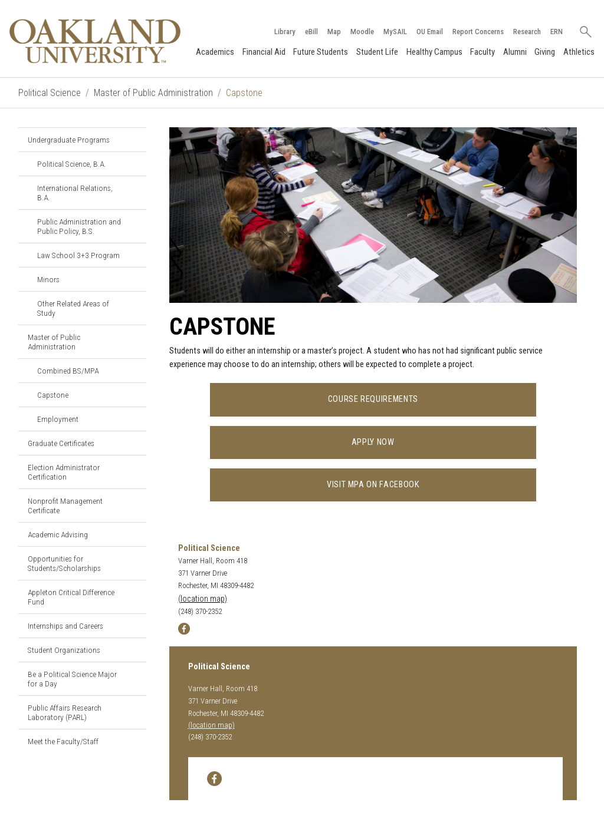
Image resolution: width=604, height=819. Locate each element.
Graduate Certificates (61, 443)
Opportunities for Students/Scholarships (64, 563)
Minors (48, 279)
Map (334, 31)
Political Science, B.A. (71, 164)
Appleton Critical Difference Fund (71, 596)
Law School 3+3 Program (78, 255)
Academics (215, 52)
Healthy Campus (434, 52)
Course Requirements (373, 399)
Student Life (377, 52)
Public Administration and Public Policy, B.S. (79, 226)
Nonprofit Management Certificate (65, 505)
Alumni (515, 52)
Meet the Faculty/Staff (63, 741)
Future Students (320, 52)
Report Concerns (478, 31)
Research (527, 31)
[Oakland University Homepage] (94, 41)
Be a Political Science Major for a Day (72, 678)
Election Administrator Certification (64, 472)
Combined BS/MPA (68, 370)
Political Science (49, 92)
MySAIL (395, 31)
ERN (556, 31)
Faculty (482, 52)
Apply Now (373, 442)
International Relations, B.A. (75, 192)
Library (285, 31)
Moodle (362, 31)
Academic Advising (58, 534)
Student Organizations (64, 650)
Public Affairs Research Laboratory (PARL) (64, 712)
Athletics (579, 52)
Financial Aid (263, 52)
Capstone (52, 394)
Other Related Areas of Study (73, 308)
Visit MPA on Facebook (373, 485)
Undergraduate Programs (69, 139)
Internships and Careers (65, 625)
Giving (544, 52)
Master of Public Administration (153, 92)
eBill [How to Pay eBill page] (311, 31)
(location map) (202, 599)
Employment (57, 419)
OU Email (429, 31)
